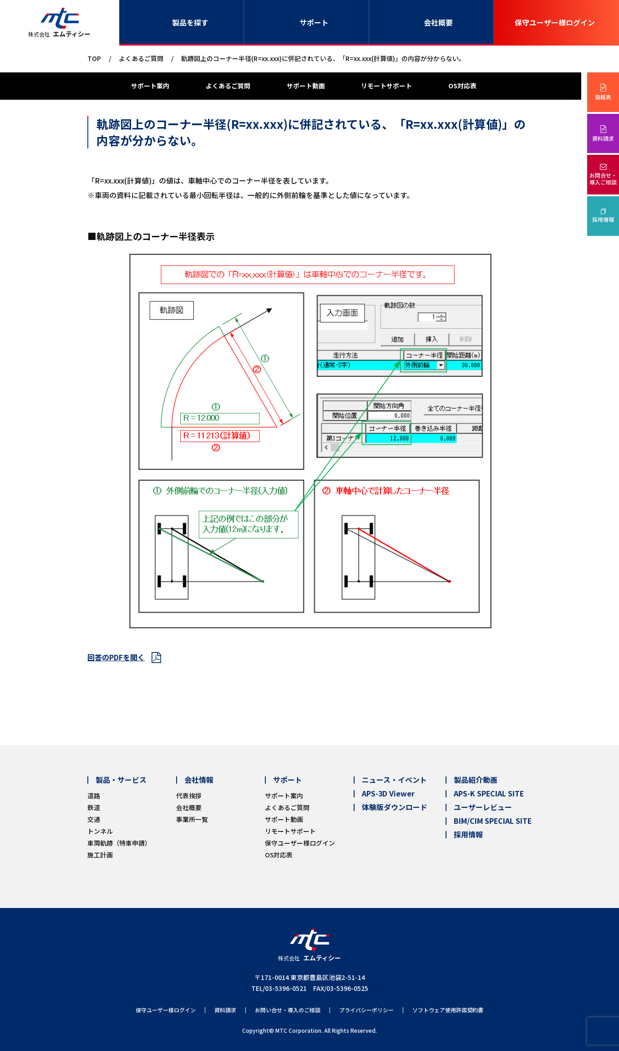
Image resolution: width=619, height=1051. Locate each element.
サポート (314, 22)
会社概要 (438, 22)
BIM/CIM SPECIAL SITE (493, 821)
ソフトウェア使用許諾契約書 (447, 1010)
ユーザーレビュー (483, 807)
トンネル (100, 831)
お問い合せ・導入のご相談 (287, 1010)
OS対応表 (462, 85)
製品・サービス (121, 780)
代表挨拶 (189, 795)
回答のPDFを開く (116, 657)
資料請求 (603, 138)
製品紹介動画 (475, 780)
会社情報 (198, 780)
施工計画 (100, 854)
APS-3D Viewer (388, 793)
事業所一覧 (192, 819)
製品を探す (190, 22)
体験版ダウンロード (394, 807)
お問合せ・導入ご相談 (603, 178)
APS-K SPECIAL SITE (489, 793)
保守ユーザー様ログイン (555, 22)
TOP (94, 58)
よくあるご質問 (141, 58)
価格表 (603, 97)
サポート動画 (306, 85)
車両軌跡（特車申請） (119, 842)
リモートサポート (386, 85)
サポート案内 (150, 85)
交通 (93, 819)
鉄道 (93, 807)
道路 (93, 795)
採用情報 (603, 219)
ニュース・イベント (394, 780)
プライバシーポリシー (366, 1010)
